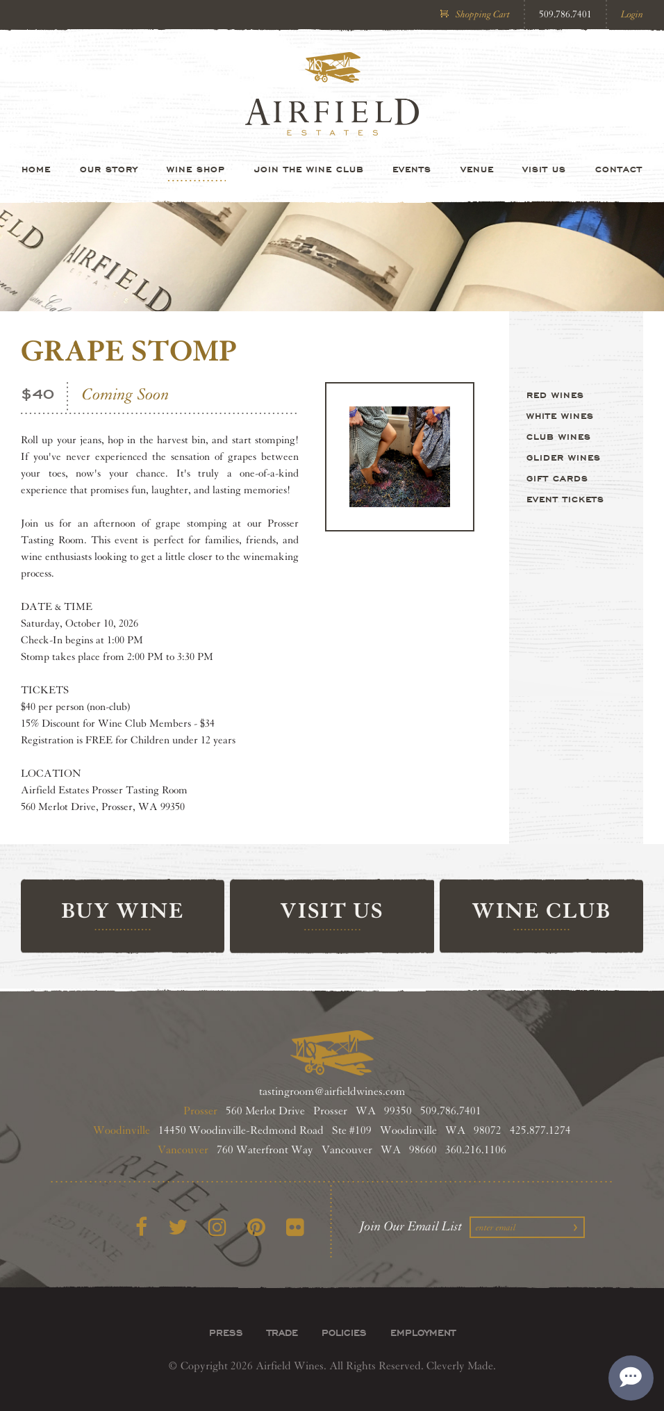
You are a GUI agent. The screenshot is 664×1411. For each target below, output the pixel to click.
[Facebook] (141, 1227)
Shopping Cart (483, 14)
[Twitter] (178, 1227)
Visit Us (544, 168)
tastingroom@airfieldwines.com (332, 1091)
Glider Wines (563, 457)
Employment (423, 1332)
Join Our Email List (411, 1226)
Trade (282, 1332)
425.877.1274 (540, 1130)
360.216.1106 (475, 1150)
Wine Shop (196, 168)
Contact (618, 168)
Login (632, 14)
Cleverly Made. (461, 1366)
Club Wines (558, 436)
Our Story (109, 168)
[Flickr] (295, 1227)
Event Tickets (565, 498)
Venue (477, 168)
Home (36, 168)
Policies (344, 1332)
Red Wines (555, 394)
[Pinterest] (256, 1227)
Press (226, 1332)
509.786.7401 (565, 14)
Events (411, 168)
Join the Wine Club (309, 168)
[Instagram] (217, 1227)
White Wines (560, 415)
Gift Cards (557, 478)
